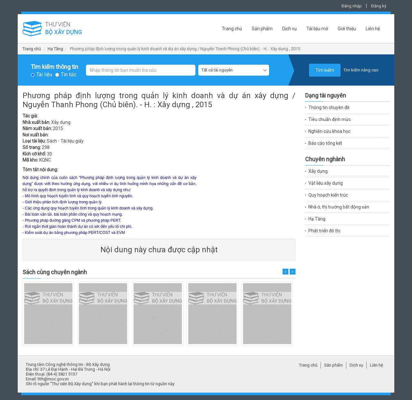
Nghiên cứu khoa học (329, 131)
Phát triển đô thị (324, 230)
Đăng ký (378, 6)
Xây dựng (318, 171)
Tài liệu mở (317, 28)
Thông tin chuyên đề (328, 107)
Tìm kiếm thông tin (54, 67)
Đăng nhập (352, 6)
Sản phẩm (262, 28)
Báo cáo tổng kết (325, 143)
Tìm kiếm (324, 70)
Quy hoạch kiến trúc (328, 195)
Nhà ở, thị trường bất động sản (338, 206)
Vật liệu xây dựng (325, 183)
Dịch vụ (289, 28)
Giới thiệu (347, 28)
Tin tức (68, 75)
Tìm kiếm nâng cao (361, 70)
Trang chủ (232, 28)
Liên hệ (373, 28)
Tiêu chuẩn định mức (329, 119)
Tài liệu (44, 75)
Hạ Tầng (55, 48)
